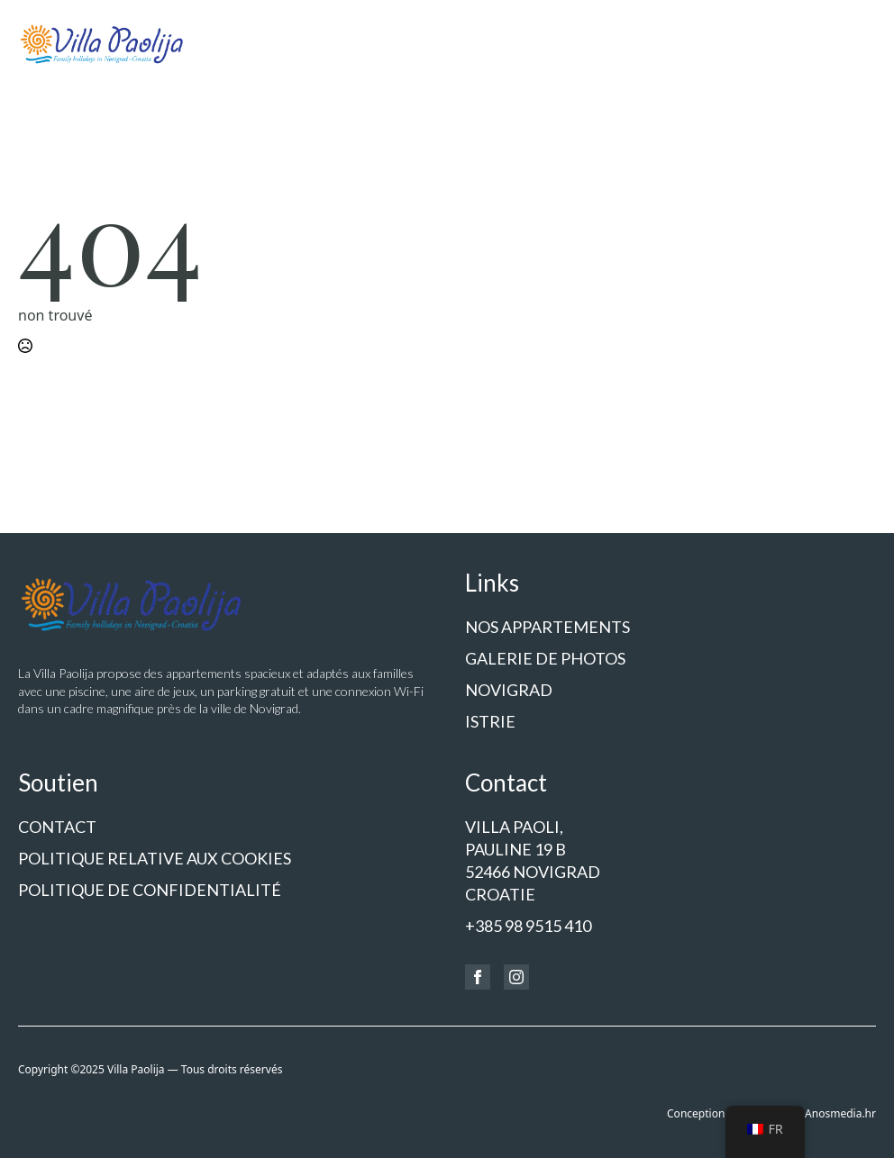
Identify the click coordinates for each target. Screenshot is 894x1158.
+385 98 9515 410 (528, 926)
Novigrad (508, 690)
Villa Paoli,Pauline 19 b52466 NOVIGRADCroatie (532, 861)
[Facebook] (477, 977)
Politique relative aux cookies (154, 858)
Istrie (490, 721)
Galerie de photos (545, 658)
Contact (57, 827)
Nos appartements (547, 627)
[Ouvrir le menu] (861, 43)
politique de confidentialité (149, 890)
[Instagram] (516, 977)
